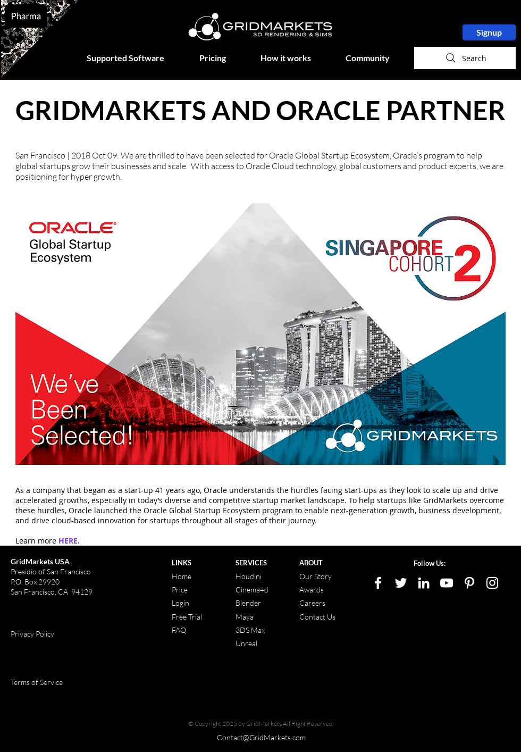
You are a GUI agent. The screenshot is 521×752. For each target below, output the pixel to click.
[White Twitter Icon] (401, 583)
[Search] (465, 58)
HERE (68, 541)
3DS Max (250, 629)
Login (180, 602)
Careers (312, 602)
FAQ (179, 629)
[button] (135, 58)
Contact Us (317, 616)
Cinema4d (252, 589)
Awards (311, 589)
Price (180, 589)
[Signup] (489, 32)
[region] (40, 39)
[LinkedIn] (424, 583)
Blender (248, 602)
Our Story (315, 576)
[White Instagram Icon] (492, 583)
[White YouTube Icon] (447, 583)
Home (181, 576)
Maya (245, 616)
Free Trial (187, 616)
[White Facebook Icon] (378, 583)
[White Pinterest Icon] (469, 583)
